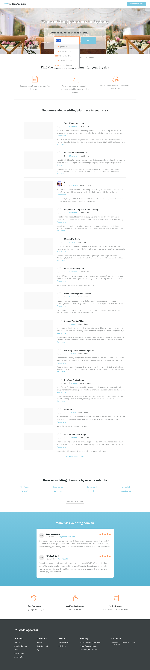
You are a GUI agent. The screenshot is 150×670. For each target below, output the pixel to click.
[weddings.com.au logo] (15, 4)
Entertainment (42, 646)
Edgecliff (91, 491)
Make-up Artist (63, 642)
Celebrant (17, 642)
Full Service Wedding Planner (90, 642)
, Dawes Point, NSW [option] (64, 65)
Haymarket (125, 487)
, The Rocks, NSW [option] (63, 56)
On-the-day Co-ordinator (88, 650)
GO (88, 40)
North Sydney (125, 491)
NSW (85, 57)
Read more (61, 135)
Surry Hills (58, 491)
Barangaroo (58, 487)
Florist (16, 650)
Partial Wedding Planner (88, 646)
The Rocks (24, 487)
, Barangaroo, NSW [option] (63, 60)
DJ (38, 650)
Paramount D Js (64, 559)
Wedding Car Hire (20, 646)
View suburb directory (75, 501)
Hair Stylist (62, 646)
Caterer (40, 642)
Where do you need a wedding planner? (69, 32)
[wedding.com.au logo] (26, 631)
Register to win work (136, 4)
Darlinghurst (92, 487)
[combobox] (67, 40)
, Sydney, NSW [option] (62, 47)
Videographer (19, 657)
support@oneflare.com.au (126, 642)
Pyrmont (24, 491)
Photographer (19, 653)
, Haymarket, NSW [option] (63, 51)
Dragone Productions (66, 536)
